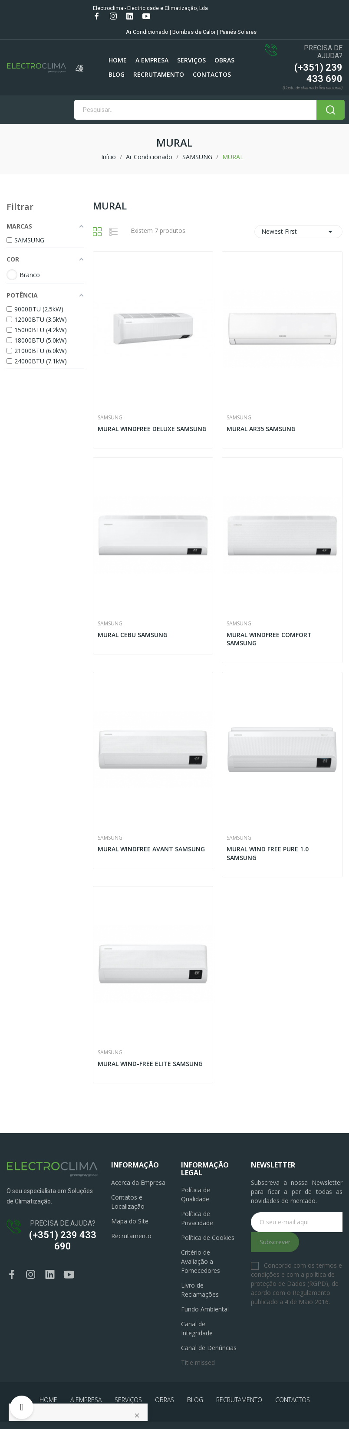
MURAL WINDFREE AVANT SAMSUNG (151, 849)
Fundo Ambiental (205, 1309)
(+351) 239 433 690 (318, 73)
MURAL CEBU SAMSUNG (133, 635)
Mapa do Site (129, 1221)
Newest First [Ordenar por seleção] (298, 231)
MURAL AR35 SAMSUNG (261, 429)
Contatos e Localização (128, 1201)
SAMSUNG (110, 417)
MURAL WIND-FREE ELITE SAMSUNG (150, 1063)
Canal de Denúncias (209, 1348)
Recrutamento (131, 1236)
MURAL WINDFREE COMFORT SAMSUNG (269, 639)
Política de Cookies (207, 1237)
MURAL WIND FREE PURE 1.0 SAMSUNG (268, 853)
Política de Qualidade (195, 1194)
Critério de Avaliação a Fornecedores (200, 1261)
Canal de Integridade (197, 1328)
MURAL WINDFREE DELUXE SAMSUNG (152, 429)
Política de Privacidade (197, 1218)
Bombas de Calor (194, 32)
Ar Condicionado (147, 32)
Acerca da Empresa (138, 1182)
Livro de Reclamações (200, 1289)
